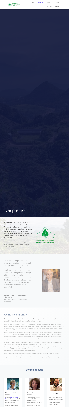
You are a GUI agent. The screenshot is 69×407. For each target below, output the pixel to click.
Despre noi (40, 2)
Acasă (32, 2)
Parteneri (49, 6)
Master (57, 2)
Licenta (49, 2)
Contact (57, 6)
